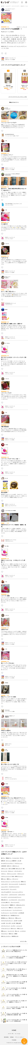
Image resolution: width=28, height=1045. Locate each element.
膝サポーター (11, 918)
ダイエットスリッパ (5, 881)
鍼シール (17, 931)
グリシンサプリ (13, 889)
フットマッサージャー (17, 910)
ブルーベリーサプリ (15, 902)
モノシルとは (17, 1033)
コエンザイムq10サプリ (6, 892)
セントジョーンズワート (17, 892)
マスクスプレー (4, 933)
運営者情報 (6, 1037)
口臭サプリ (9, 865)
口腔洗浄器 (3, 865)
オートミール (4, 871)
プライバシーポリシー (19, 1037)
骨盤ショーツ (18, 918)
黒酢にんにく (4, 931)
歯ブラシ (3, 858)
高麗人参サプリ (4, 899)
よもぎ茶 (3, 923)
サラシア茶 (8, 923)
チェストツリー (4, 907)
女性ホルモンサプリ (20, 905)
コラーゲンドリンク (5, 925)
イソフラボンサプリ (13, 899)
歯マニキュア (19, 868)
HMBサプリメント (19, 876)
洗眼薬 (15, 933)
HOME (14, 1030)
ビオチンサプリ (21, 894)
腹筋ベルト (3, 879)
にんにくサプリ (4, 886)
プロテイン (3, 873)
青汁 (24, 868)
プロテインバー (20, 873)
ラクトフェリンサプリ (13, 884)
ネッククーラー (11, 931)
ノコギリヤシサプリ (13, 894)
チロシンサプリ (4, 894)
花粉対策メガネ (15, 936)
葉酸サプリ (11, 907)
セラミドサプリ (21, 899)
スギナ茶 (13, 923)
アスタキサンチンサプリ (14, 886)
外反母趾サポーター (15, 915)
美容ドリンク (20, 928)
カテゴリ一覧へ (23, 941)
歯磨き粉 (3, 860)
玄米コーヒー (13, 928)
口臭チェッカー (4, 868)
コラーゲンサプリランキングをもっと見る (17, 96)
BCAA (13, 876)
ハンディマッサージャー (6, 910)
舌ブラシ (22, 858)
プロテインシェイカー (11, 873)
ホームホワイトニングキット (7, 863)
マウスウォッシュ (18, 863)
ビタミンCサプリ (18, 907)
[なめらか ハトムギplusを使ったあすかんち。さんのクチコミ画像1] (6, 18)
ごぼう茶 (15, 920)
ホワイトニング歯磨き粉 (11, 860)
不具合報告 (14, 1040)
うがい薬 (19, 860)
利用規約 (12, 1037)
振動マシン (9, 879)
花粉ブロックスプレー (6, 936)
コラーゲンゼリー (18, 871)
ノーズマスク (23, 931)
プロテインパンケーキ (6, 876)
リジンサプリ (4, 897)
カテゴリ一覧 (10, 1033)
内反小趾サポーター (5, 915)
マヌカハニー (11, 871)
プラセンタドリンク (5, 928)
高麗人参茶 (18, 923)
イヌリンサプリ (4, 884)
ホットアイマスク (13, 912)
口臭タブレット (15, 865)
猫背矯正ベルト (4, 918)
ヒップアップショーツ (15, 881)
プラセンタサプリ (5, 905)
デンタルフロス (15, 858)
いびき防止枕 (21, 912)
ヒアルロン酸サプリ (5, 902)
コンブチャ (13, 925)
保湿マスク (11, 933)
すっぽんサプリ (22, 884)
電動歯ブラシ (9, 858)
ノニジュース (19, 925)
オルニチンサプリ (5, 889)
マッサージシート (5, 912)
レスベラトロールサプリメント (14, 897)
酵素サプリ (23, 881)
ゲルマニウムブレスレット (7, 920)
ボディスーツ (15, 879)
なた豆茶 (20, 920)
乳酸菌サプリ (12, 905)
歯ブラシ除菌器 (12, 868)
